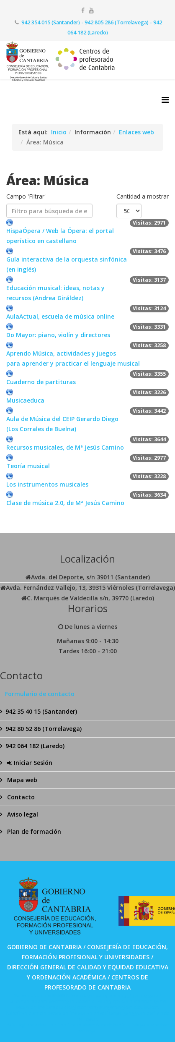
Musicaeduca (25, 400)
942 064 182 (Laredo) (34, 746)
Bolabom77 (88, 1025)
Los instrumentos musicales (47, 484)
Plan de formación (33, 831)
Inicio (59, 132)
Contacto (20, 797)
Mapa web (21, 780)
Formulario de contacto (40, 694)
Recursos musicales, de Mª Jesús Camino (65, 447)
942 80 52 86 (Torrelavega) (43, 729)
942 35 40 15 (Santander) (41, 711)
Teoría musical (28, 466)
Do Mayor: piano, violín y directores (58, 335)
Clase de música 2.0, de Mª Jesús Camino (65, 503)
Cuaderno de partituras (41, 382)
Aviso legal (21, 814)
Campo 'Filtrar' (26, 196)
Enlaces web (136, 132)
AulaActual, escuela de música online (60, 316)
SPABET (60, 995)
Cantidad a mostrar (142, 196)
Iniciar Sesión (28, 763)
